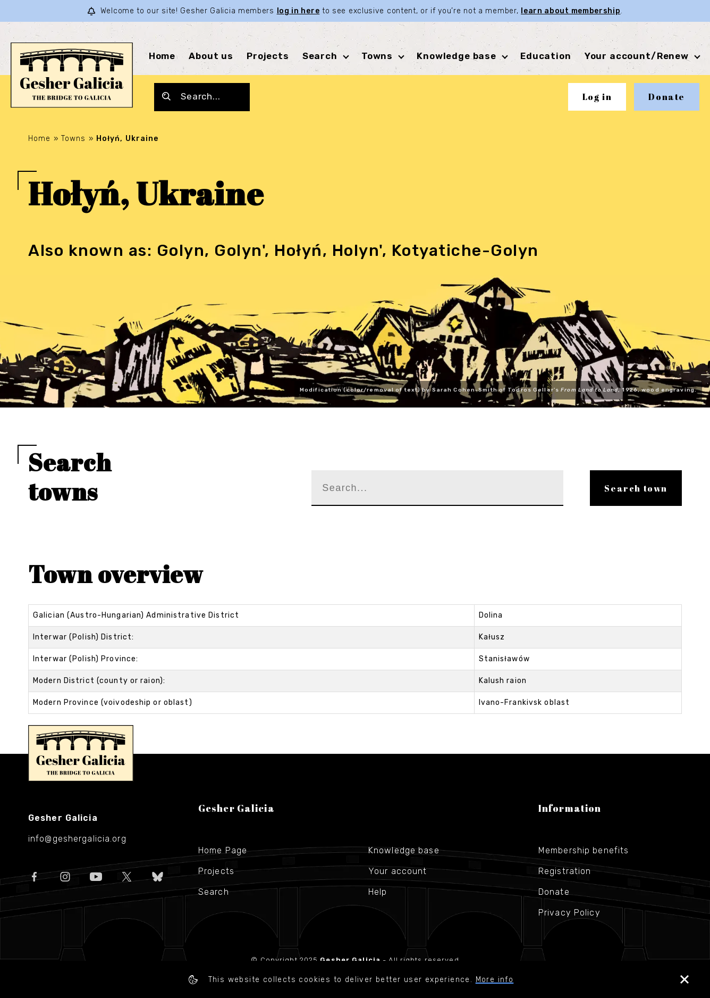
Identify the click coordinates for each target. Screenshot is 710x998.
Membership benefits (583, 850)
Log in (597, 97)
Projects (268, 56)
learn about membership (570, 10)
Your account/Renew (637, 56)
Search (319, 56)
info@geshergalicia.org (77, 839)
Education (545, 56)
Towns (377, 56)
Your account (397, 871)
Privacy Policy (569, 913)
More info (495, 979)
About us (211, 56)
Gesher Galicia (80, 753)
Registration (564, 871)
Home (162, 56)
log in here (298, 10)
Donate (666, 97)
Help (377, 892)
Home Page (222, 850)
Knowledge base (456, 56)
